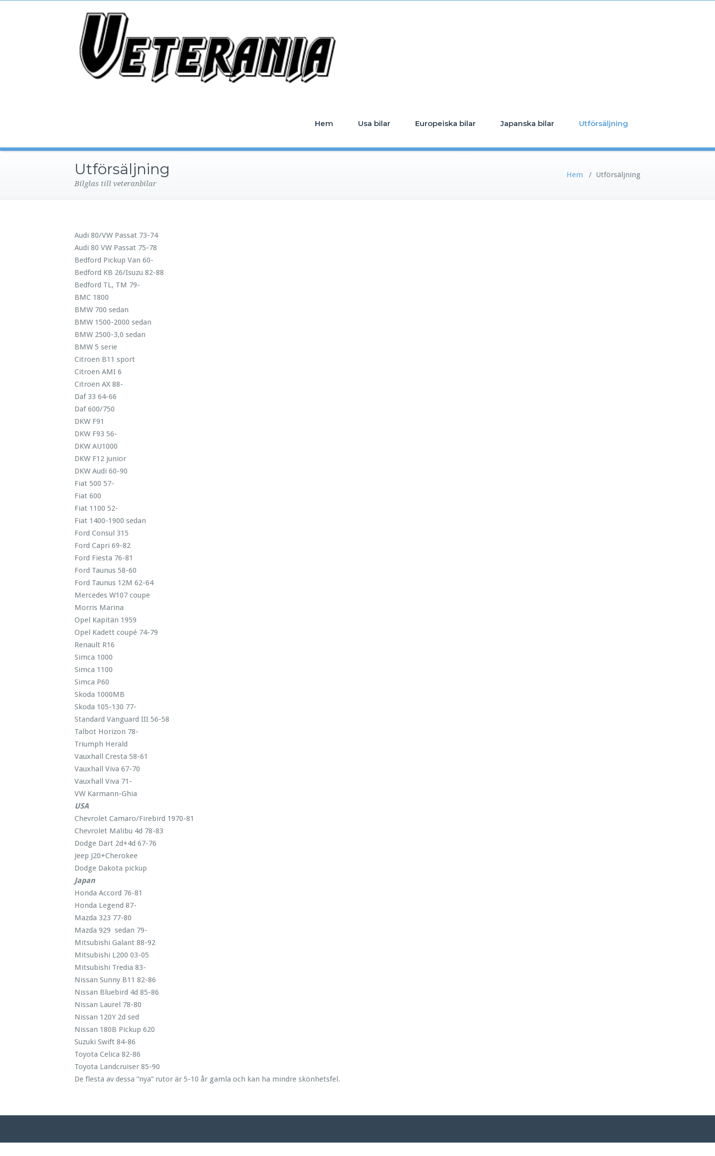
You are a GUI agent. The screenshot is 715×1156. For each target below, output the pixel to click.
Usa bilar (374, 123)
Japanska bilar (527, 123)
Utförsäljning (603, 123)
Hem (324, 123)
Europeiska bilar (445, 123)
